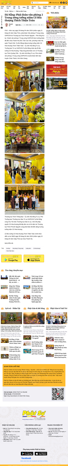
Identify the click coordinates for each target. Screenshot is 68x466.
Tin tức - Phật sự (9, 11)
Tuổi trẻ (59, 7)
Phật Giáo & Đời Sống (36, 308)
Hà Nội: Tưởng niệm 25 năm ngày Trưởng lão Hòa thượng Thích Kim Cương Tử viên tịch (55, 32)
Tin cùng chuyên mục (14, 270)
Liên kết (14, 7)
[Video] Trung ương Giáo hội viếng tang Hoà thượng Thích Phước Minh (59, 61)
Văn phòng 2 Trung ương (18, 248)
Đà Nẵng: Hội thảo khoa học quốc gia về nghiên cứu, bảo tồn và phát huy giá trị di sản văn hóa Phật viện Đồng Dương (37, 292)
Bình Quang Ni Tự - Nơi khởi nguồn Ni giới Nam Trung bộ (38, 352)
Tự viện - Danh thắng (47, 7)
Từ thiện (39, 7)
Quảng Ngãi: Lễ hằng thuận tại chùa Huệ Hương (60, 347)
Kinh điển (64, 7)
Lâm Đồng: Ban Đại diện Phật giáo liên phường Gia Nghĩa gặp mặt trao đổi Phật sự (37, 300)
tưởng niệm (28, 248)
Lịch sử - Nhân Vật (12, 308)
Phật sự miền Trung (21, 11)
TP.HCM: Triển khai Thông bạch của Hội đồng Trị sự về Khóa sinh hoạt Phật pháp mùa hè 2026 (56, 328)
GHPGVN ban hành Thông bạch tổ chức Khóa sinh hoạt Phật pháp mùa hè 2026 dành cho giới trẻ (60, 357)
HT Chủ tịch (9, 7)
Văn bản (28, 7)
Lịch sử (55, 7)
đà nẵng (8, 248)
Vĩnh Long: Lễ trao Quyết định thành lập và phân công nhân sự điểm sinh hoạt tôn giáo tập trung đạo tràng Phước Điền (37, 282)
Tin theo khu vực (54, 2)
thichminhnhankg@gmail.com (56, 436)
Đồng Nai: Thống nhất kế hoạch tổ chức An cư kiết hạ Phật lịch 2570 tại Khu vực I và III (14, 290)
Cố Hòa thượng (37, 248)
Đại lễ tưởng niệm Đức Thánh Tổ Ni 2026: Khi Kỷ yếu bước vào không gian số (37, 346)
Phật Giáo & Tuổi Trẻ (58, 308)
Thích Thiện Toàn (10, 251)
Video (24, 7)
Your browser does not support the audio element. (33, 25)
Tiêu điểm (55, 13)
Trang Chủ (2, 7)
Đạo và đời (34, 7)
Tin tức (19, 7)
